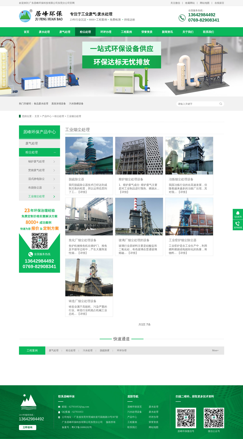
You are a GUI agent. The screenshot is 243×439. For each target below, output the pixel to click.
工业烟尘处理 (74, 116)
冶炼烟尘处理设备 (181, 179)
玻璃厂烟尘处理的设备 (134, 240)
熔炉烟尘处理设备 (131, 179)
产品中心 (47, 116)
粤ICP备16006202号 (81, 427)
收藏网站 (190, 3)
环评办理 (105, 31)
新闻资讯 (167, 31)
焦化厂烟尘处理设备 (82, 240)
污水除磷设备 (76, 103)
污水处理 (88, 350)
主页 (37, 116)
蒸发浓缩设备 (58, 103)
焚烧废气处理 (36, 170)
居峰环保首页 (134, 406)
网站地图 (204, 3)
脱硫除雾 (104, 350)
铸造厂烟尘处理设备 (82, 301)
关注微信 (175, 3)
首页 (26, 31)
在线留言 (219, 3)
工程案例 (126, 31)
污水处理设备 (134, 412)
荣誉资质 (146, 31)
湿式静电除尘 (36, 178)
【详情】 (82, 192)
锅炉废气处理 (36, 161)
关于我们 (187, 31)
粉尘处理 (85, 31)
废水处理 (44, 31)
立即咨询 (27, 427)
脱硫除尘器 (76, 179)
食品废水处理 (41, 103)
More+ (215, 350)
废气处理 (64, 31)
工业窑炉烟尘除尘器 (182, 240)
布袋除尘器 (35, 187)
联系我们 (208, 31)
